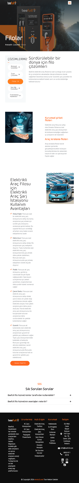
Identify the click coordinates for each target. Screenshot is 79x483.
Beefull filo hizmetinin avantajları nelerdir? (27, 401)
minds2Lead (39, 480)
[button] (69, 3)
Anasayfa (8, 45)
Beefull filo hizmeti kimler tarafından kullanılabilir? (31, 395)
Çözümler (16, 45)
